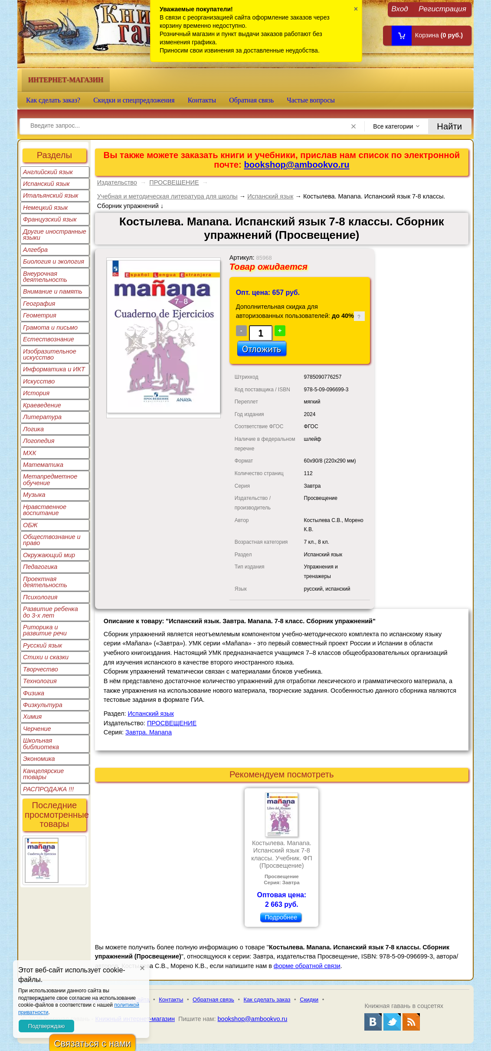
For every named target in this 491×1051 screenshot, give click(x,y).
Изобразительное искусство (49, 354)
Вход (399, 8)
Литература (42, 416)
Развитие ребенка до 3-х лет (50, 611)
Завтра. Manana (148, 732)
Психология (40, 597)
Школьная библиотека (41, 743)
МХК (29, 452)
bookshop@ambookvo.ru (296, 164)
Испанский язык (46, 183)
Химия (32, 716)
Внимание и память (52, 291)
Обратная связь (251, 100)
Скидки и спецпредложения (134, 100)
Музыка (34, 494)
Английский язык (48, 172)
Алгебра (35, 249)
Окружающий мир (49, 555)
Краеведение (42, 405)
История (36, 393)
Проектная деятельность (45, 581)
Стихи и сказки (46, 657)
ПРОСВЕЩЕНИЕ (174, 182)
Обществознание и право (52, 539)
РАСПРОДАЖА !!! (48, 789)
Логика (33, 429)
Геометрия (39, 315)
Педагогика (40, 566)
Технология (40, 681)
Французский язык (49, 219)
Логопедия (39, 440)
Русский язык (42, 645)
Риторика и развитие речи (45, 630)
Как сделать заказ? (53, 100)
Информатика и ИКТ (54, 369)
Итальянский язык (50, 195)
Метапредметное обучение (50, 479)
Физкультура (42, 704)
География (39, 303)
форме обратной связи (307, 965)
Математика (43, 464)
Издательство (117, 182)
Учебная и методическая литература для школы (167, 196)
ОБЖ (30, 525)
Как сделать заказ (267, 999)
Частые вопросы (311, 100)
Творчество (40, 669)
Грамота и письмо (50, 327)
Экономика (39, 758)
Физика (33, 693)
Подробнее (281, 917)
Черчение (37, 728)
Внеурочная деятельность (45, 276)
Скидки (309, 999)
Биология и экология (53, 261)
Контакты (202, 100)
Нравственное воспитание (44, 509)
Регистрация (442, 8)
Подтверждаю (46, 1026)
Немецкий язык (45, 207)
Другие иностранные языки (54, 234)
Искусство (39, 381)
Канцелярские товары (43, 773)
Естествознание (48, 339)
